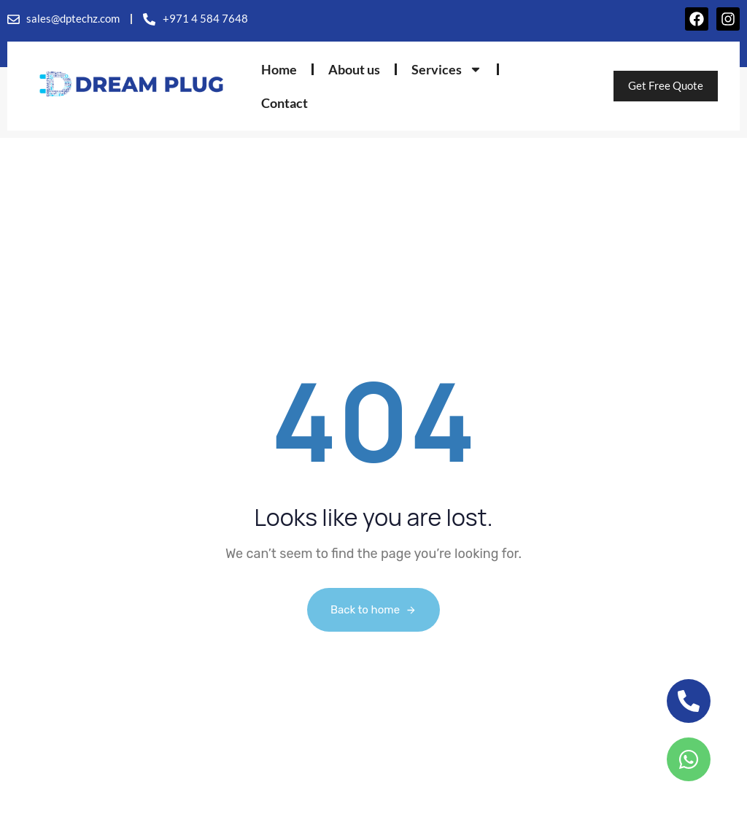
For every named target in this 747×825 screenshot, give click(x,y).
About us (354, 69)
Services (446, 69)
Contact (284, 103)
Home (279, 69)
